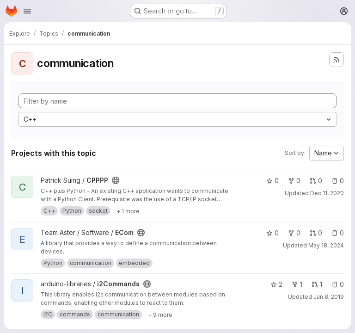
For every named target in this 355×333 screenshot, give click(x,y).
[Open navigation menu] (27, 11)
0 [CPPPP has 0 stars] (272, 181)
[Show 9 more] (160, 314)
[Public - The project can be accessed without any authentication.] (115, 180)
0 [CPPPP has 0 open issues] (337, 181)
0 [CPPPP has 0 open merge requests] (316, 181)
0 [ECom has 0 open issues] (337, 233)
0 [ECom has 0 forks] (294, 233)
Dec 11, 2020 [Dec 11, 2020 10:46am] (327, 193)
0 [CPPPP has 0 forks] (294, 181)
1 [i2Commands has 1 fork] (297, 284)
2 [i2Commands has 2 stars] (276, 284)
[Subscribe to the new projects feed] (336, 59)
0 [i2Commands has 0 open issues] (337, 284)
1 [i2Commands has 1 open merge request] (317, 284)
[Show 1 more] (128, 210)
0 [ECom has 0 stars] (272, 233)
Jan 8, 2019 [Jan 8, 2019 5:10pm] (328, 296)
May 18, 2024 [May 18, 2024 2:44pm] (326, 245)
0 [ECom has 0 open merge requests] (316, 233)
